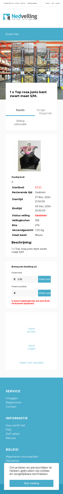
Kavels (20, 110)
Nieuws (47, 3)
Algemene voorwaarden (22, 456)
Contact (57, 3)
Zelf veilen (13, 433)
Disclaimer (12, 460)
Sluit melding (31, 483)
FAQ (52, 3)
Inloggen (12, 398)
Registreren (14, 402)
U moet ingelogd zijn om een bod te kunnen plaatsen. (30, 302)
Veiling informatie (20, 122)
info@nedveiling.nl (32, 3)
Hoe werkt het (15, 425)
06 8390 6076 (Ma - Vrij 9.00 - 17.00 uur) (14, 3)
